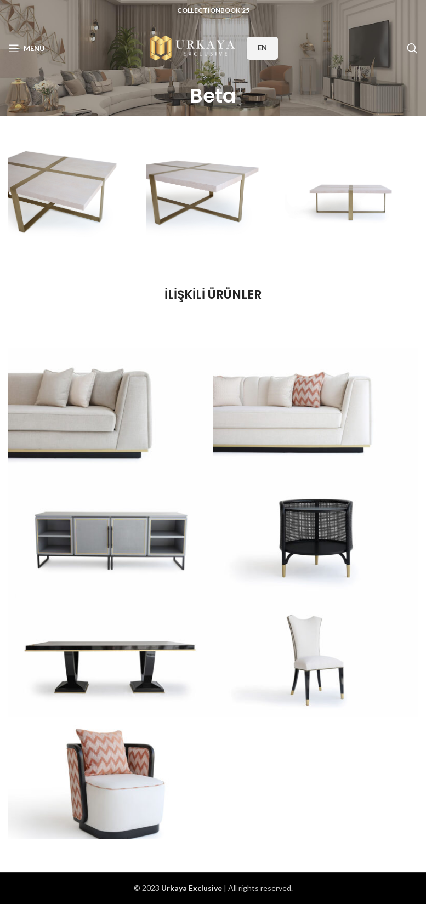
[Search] (412, 48)
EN (262, 47)
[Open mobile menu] (26, 48)
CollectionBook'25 (213, 10)
